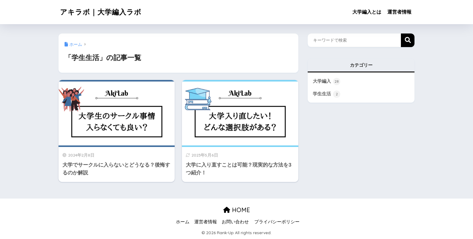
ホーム (182, 221)
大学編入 (326, 81)
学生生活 (326, 94)
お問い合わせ (235, 221)
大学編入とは (366, 11)
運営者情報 (399, 11)
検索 (407, 40)
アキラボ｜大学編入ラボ (100, 12)
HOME (236, 210)
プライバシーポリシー (277, 221)
